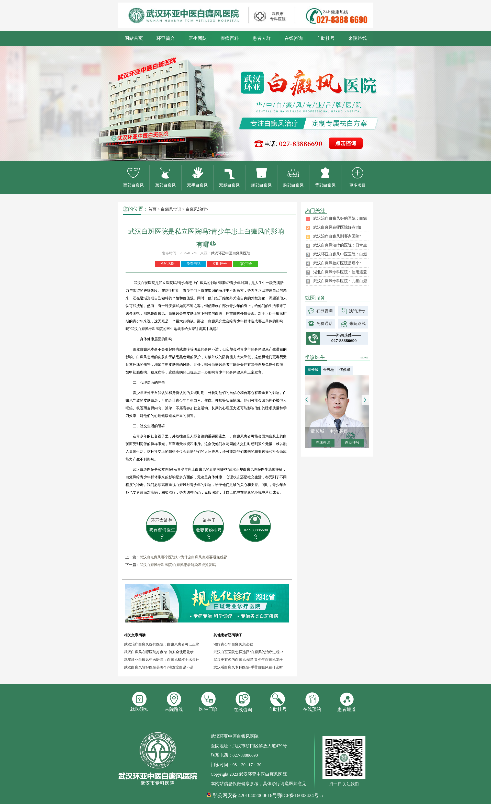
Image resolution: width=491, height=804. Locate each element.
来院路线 (357, 38)
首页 (152, 209)
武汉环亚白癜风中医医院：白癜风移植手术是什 (161, 660)
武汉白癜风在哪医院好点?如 (337, 227)
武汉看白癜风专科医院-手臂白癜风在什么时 (248, 667)
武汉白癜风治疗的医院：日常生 (340, 245)
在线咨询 (293, 38)
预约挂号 (357, 311)
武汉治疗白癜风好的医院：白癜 (340, 218)
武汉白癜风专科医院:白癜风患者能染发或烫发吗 (178, 565)
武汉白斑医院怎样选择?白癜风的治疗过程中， (250, 652)
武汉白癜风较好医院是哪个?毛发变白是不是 (159, 667)
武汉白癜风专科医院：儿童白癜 (340, 281)
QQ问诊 (245, 264)
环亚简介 (166, 38)
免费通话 (324, 323)
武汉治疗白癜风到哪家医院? (337, 236)
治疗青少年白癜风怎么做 (233, 644)
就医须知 (139, 702)
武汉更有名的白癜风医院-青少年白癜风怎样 (248, 660)
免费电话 (193, 264)
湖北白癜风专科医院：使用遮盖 (340, 272)
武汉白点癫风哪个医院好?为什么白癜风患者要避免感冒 (183, 557)
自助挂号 (325, 38)
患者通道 (346, 702)
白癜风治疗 (196, 209)
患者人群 (261, 38)
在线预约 (312, 702)
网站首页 (134, 38)
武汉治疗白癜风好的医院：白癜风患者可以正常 (161, 644)
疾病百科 (229, 38)
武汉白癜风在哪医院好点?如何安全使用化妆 (159, 652)
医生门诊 (208, 702)
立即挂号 (220, 264)
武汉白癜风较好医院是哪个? (337, 263)
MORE (364, 357)
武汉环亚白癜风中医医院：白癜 (340, 254)
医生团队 (197, 38)
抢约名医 (167, 264)
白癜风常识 (171, 209)
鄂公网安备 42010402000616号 (245, 795)
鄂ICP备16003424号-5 (300, 795)
